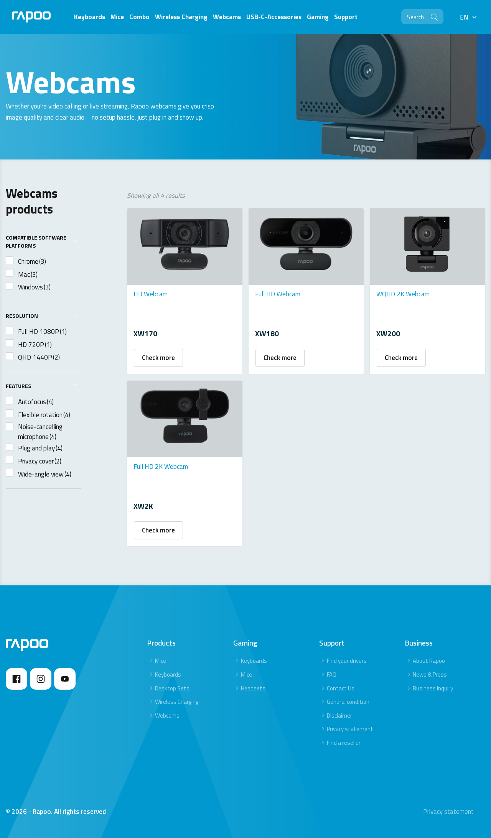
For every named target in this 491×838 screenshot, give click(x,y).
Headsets (253, 686)
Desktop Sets (172, 686)
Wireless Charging (176, 700)
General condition (348, 700)
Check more (158, 357)
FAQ (331, 673)
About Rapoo (429, 659)
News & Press (430, 673)
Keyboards (168, 673)
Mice (160, 659)
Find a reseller (344, 741)
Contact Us (340, 686)
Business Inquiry (433, 686)
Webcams (167, 714)
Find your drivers (347, 659)
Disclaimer (339, 714)
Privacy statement (350, 727)
